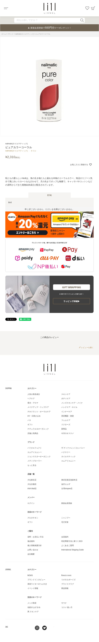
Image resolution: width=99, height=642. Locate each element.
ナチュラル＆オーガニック (38, 429)
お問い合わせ (32, 550)
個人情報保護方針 (34, 545)
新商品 (64, 429)
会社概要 (31, 554)
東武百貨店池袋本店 (69, 480)
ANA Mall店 (31, 488)
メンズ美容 (31, 603)
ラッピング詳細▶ (71, 301)
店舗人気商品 (32, 433)
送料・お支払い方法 (35, 537)
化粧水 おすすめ (33, 607)
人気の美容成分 (33, 394)
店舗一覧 (31, 474)
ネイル (33, 151)
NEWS (30, 575)
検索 (82, 20)
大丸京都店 (31, 484)
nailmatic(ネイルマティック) (24, 34)
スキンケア (65, 394)
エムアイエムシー (34, 452)
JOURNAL (8, 569)
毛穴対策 (64, 522)
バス (29, 420)
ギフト (30, 425)
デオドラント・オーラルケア (39, 412)
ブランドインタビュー (36, 580)
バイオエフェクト (34, 448)
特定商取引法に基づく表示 (72, 541)
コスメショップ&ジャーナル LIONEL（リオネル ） (49, 8)
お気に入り (87, 8)
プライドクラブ (67, 584)
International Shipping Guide (72, 550)
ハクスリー (65, 452)
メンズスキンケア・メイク (72, 403)
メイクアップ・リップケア (38, 407)
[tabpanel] (49, 86)
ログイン (31, 503)
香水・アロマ (32, 403)
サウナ (64, 603)
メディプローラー (34, 461)
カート (93, 8)
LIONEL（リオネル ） (49, 369)
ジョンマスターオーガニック (39, 457)
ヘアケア (31, 399)
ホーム (3, 34)
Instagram (37, 628)
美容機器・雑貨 (67, 416)
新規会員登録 (66, 503)
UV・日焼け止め (34, 416)
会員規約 (64, 537)
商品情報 (64, 588)
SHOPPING (8, 388)
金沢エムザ (65, 484)
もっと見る (31, 465)
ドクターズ (65, 425)
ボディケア (65, 399)
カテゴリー (31, 388)
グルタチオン (32, 518)
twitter (44, 628)
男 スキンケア (33, 612)
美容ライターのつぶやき (37, 584)
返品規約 (31, 541)
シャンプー (65, 518)
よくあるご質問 (67, 545)
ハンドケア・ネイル (69, 407)
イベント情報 (32, 588)
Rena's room (66, 575)
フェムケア (65, 420)
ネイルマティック (68, 457)
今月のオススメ (67, 433)
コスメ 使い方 (66, 607)
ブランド (10, 34)
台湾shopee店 (66, 488)
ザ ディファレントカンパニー (73, 448)
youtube (52, 628)
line (29, 628)
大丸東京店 (31, 480)
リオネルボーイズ (68, 580)
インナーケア (66, 412)
